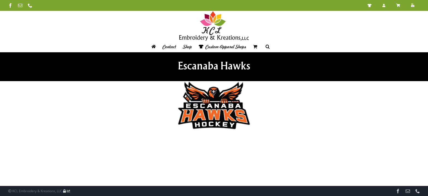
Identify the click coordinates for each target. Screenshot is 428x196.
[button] (271, 46)
